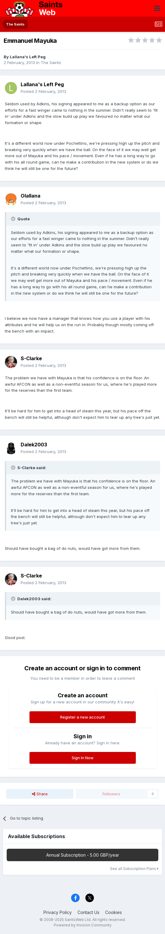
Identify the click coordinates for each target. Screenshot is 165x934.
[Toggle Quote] (13, 218)
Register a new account (82, 717)
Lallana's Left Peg (28, 56)
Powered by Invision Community (83, 925)
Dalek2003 (34, 445)
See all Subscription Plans (134, 868)
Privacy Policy (57, 912)
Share (40, 793)
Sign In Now (83, 757)
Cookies (113, 912)
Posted (43, 91)
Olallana (30, 196)
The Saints (51, 62)
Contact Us (88, 912)
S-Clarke (31, 358)
